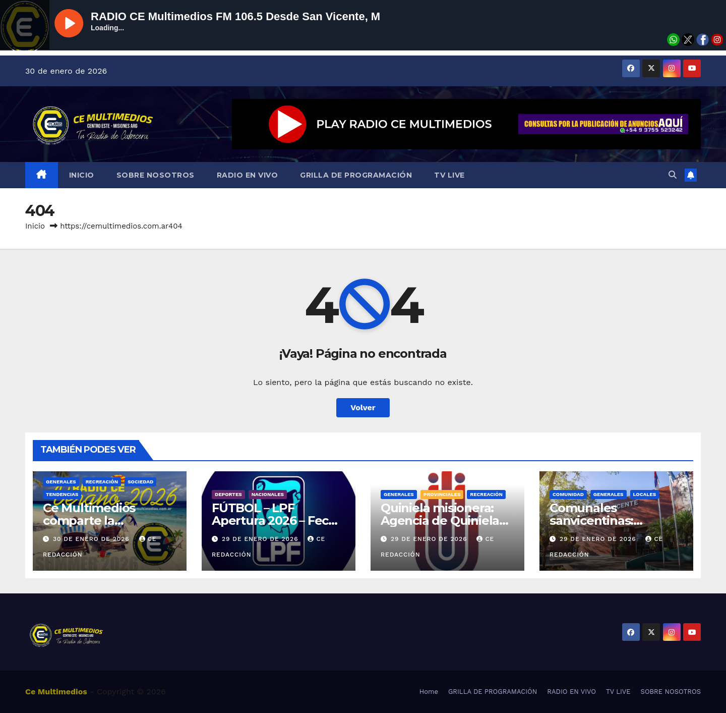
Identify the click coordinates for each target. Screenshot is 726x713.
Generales (61, 481)
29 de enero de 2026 (261, 538)
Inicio (35, 226)
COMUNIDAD (568, 494)
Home (428, 691)
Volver (363, 407)
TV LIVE (449, 175)
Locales (644, 494)
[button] (673, 175)
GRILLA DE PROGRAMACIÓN (356, 175)
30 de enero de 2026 (92, 538)
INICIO (81, 175)
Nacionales (268, 494)
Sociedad (140, 481)
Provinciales (442, 494)
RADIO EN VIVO (247, 175)
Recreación (102, 481)
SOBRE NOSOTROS (155, 175)
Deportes (228, 494)
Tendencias (62, 494)
